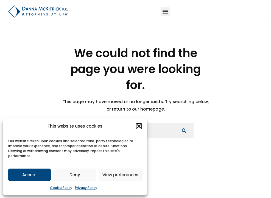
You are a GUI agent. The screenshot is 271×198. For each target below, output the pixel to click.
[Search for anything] (184, 130)
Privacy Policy (86, 187)
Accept (29, 175)
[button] (139, 126)
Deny (74, 175)
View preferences (120, 175)
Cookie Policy (61, 187)
